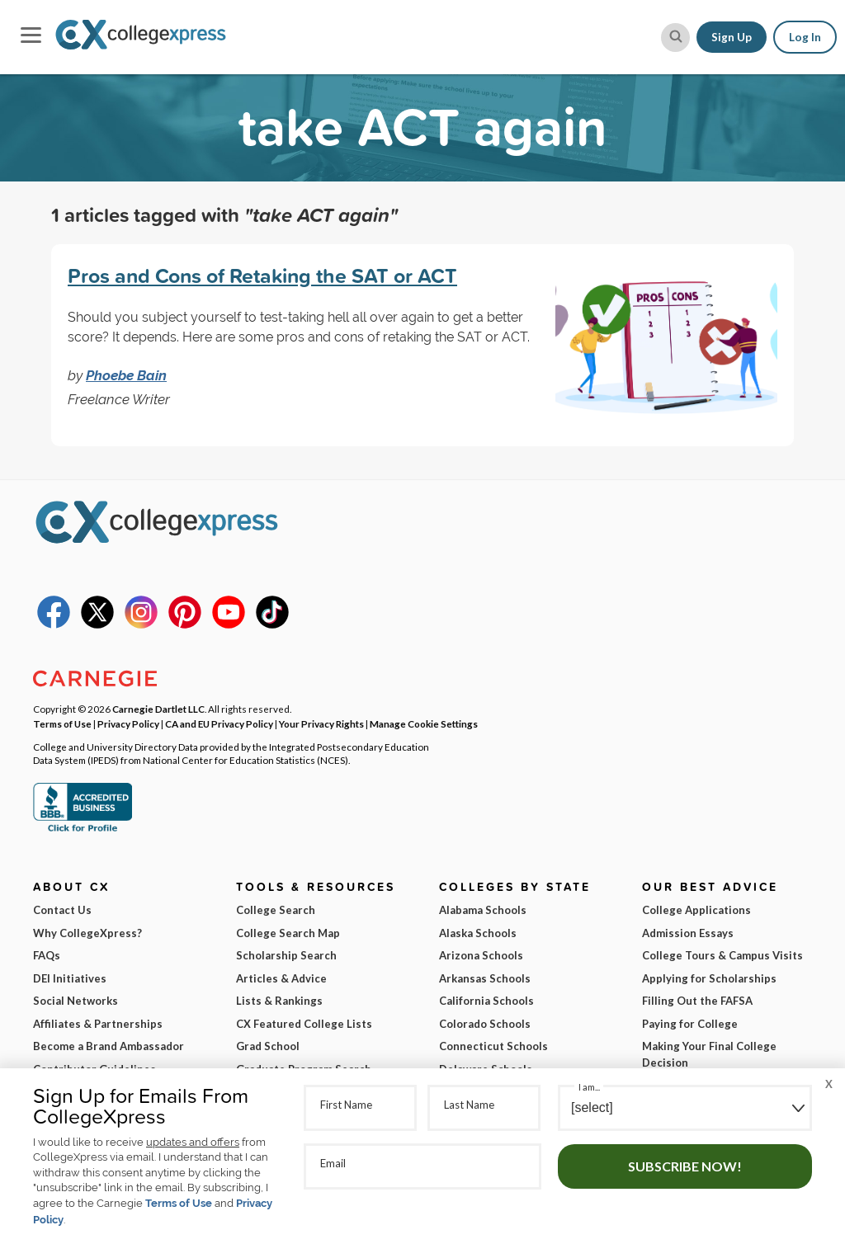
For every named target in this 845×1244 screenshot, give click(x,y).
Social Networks (75, 1000)
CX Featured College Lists (304, 1023)
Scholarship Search (286, 955)
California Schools (486, 1000)
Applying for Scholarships (709, 978)
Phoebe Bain (126, 375)
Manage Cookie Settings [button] (424, 723)
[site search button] (675, 37)
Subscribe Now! (685, 1166)
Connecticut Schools (493, 1046)
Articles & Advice (281, 978)
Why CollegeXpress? (87, 933)
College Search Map (288, 933)
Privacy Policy (128, 723)
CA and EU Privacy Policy (219, 723)
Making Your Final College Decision (709, 1054)
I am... (589, 1086)
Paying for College (690, 1023)
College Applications (696, 910)
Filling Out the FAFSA (697, 1000)
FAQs (46, 955)
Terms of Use (178, 1203)
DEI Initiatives (69, 978)
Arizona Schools (481, 955)
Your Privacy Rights (321, 723)
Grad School (268, 1046)
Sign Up (731, 37)
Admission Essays (688, 933)
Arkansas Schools (485, 978)
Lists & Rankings (279, 1000)
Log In (805, 37)
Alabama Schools (482, 910)
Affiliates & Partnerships (98, 1023)
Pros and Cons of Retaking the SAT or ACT (262, 275)
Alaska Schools (478, 933)
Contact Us (62, 910)
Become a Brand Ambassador (108, 1046)
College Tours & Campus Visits (722, 955)
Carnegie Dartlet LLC (158, 708)
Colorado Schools (485, 1023)
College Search (275, 910)
